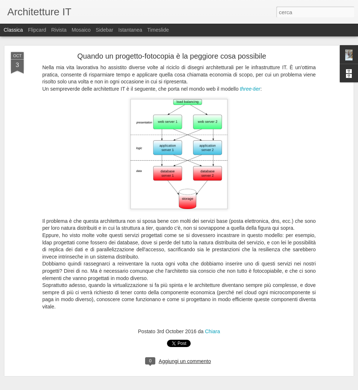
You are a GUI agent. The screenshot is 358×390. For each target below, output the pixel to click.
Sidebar (104, 30)
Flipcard (37, 30)
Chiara (212, 331)
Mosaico (80, 30)
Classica (13, 30)
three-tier (250, 89)
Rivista (58, 30)
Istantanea (130, 30)
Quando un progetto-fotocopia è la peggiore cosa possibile (171, 56)
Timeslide (158, 30)
